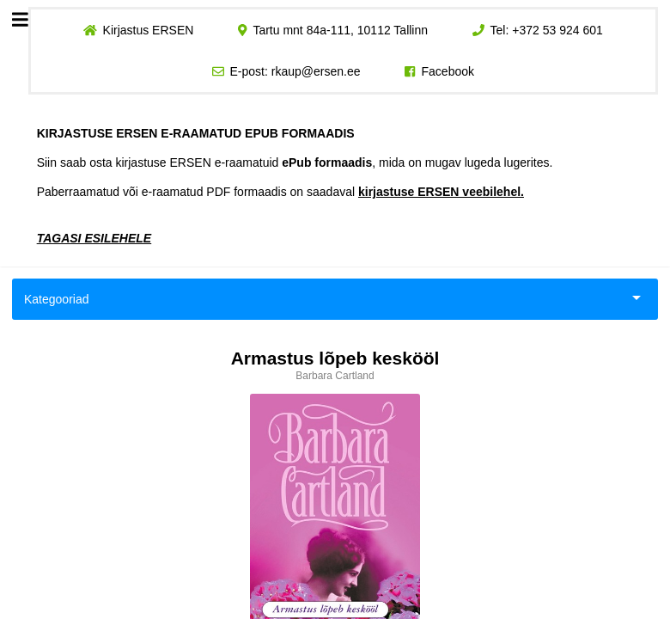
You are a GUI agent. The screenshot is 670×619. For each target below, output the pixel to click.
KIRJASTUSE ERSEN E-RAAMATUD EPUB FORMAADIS (196, 133)
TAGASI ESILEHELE (94, 238)
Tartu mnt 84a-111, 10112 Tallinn (340, 30)
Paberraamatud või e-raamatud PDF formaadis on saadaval (280, 192)
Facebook (448, 71)
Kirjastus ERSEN (147, 30)
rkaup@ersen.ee (316, 71)
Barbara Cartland (334, 376)
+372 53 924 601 (557, 30)
